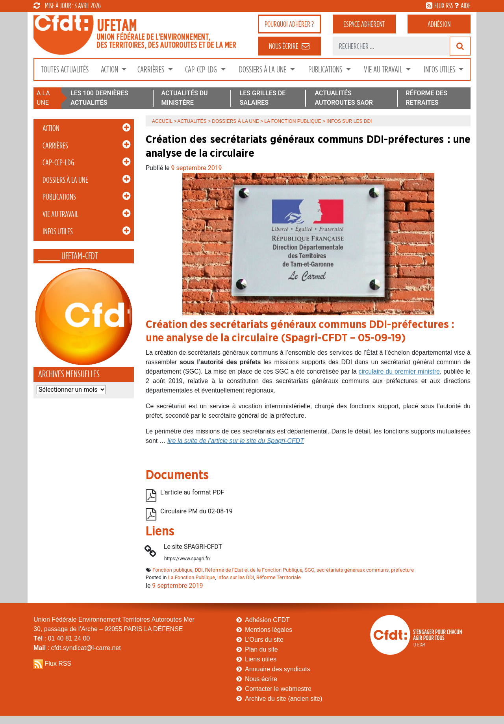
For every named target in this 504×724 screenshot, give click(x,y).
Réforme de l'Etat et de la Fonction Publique (253, 570)
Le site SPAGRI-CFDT (193, 546)
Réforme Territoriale (278, 577)
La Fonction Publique (292, 121)
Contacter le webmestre (278, 688)
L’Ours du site (264, 639)
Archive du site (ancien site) (283, 698)
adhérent (364, 24)
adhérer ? (289, 24)
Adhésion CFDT (267, 620)
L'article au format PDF (192, 492)
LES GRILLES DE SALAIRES (263, 97)
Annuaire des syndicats (277, 669)
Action (110, 69)
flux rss (443, 5)
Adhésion (439, 24)
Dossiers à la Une (263, 69)
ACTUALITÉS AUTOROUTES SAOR (344, 97)
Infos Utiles (440, 69)
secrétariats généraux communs (353, 570)
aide (466, 5)
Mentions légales (268, 629)
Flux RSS (57, 663)
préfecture (402, 570)
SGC (310, 570)
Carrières (151, 69)
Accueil (162, 121)
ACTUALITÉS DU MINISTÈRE (184, 97)
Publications (326, 69)
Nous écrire (261, 679)
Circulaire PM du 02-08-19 (196, 511)
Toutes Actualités (65, 69)
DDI (199, 570)
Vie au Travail (384, 69)
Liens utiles (260, 659)
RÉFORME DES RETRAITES (426, 97)
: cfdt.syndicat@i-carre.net (77, 647)
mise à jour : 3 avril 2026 (67, 5)
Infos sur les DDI (235, 577)
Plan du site (261, 649)
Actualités (192, 121)
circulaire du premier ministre (398, 371)
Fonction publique (172, 570)
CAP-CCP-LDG (202, 69)
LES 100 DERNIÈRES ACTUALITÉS (99, 97)
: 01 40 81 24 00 (61, 638)
